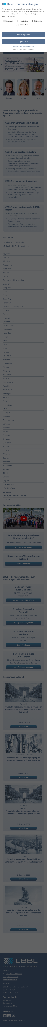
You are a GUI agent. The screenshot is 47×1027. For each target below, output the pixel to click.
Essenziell (8, 21)
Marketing (37, 21)
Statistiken (23, 21)
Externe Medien (22, 25)
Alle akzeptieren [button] (24, 34)
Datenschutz (23, 49)
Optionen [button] (15, 49)
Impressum (31, 49)
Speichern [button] (23, 41)
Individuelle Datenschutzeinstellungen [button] (23, 46)
